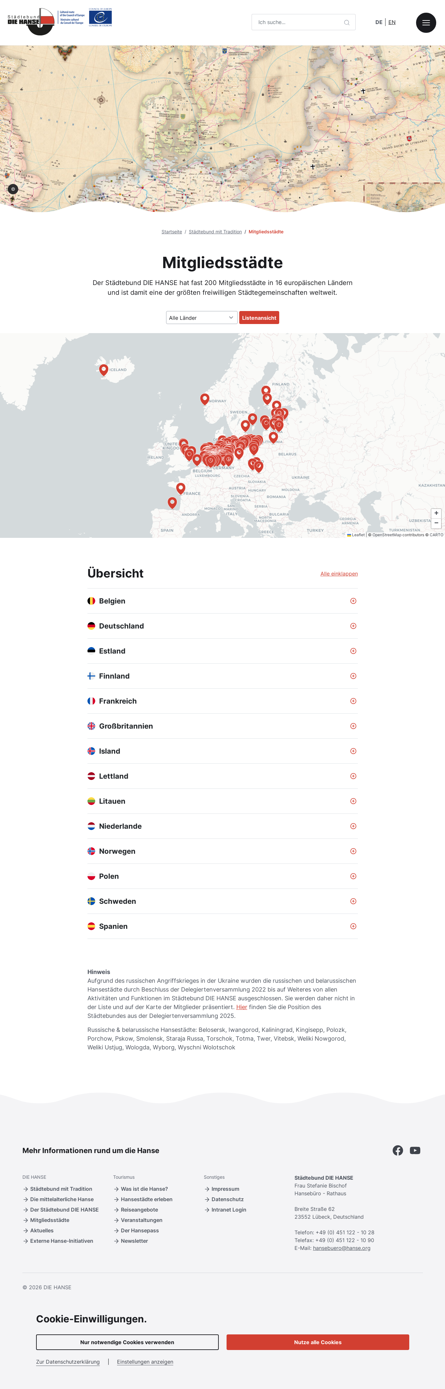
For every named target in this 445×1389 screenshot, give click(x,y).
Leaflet (356, 534)
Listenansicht (259, 318)
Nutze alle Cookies (318, 1342)
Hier (241, 1007)
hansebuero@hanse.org (342, 1248)
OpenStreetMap (387, 534)
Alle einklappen (339, 573)
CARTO (436, 534)
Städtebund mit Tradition (215, 231)
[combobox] (202, 317)
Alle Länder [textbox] (183, 318)
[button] (205, 399)
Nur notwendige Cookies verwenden (127, 1342)
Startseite (172, 231)
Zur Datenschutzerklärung (68, 1361)
